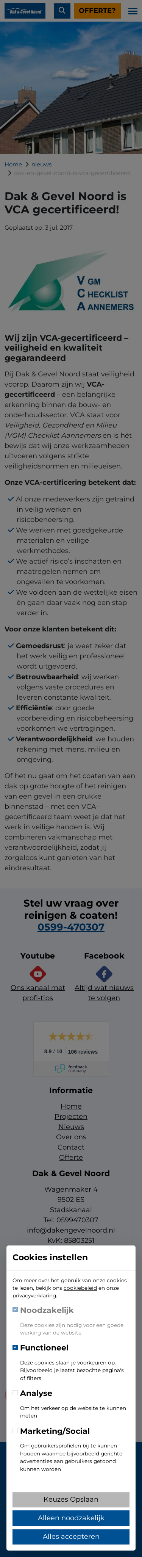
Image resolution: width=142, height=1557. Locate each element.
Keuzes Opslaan (71, 1499)
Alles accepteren (71, 1536)
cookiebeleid (80, 1288)
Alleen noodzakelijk (71, 1518)
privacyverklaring (34, 1295)
